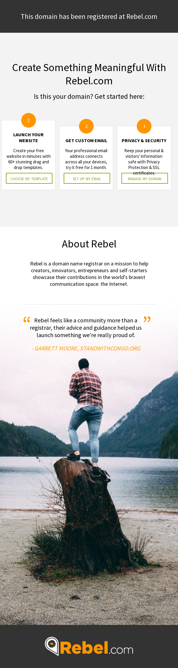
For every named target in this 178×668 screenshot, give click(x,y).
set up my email (87, 178)
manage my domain (144, 178)
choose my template (29, 178)
